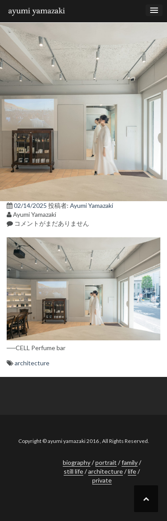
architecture (32, 363)
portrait (106, 462)
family (130, 462)
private (102, 480)
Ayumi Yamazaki (91, 205)
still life (73, 471)
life (132, 471)
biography (76, 462)
